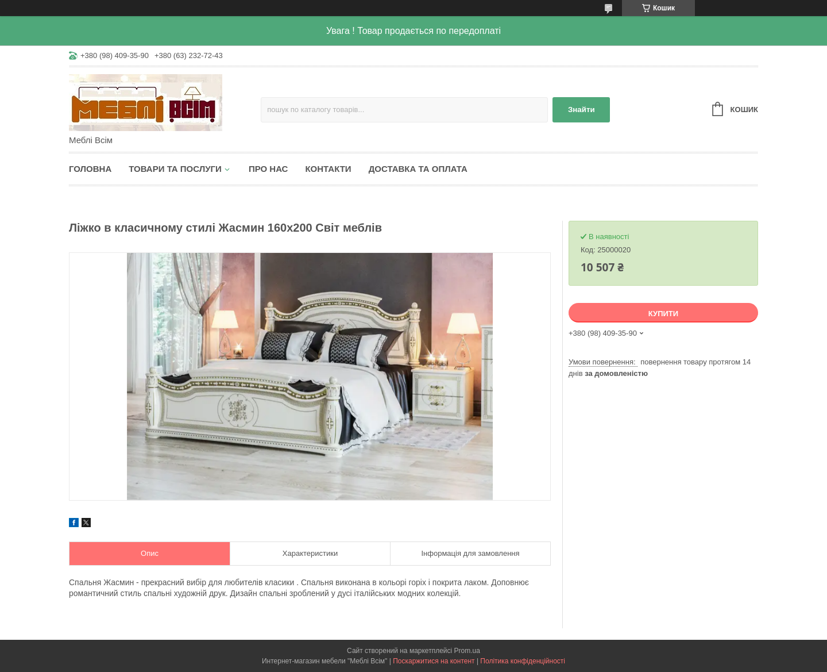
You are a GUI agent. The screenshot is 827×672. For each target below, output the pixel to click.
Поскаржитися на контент (433, 661)
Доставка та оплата (418, 168)
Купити (663, 313)
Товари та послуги (175, 168)
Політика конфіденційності (522, 661)
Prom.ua (467, 651)
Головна (90, 168)
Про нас (268, 168)
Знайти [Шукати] (581, 109)
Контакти (328, 168)
